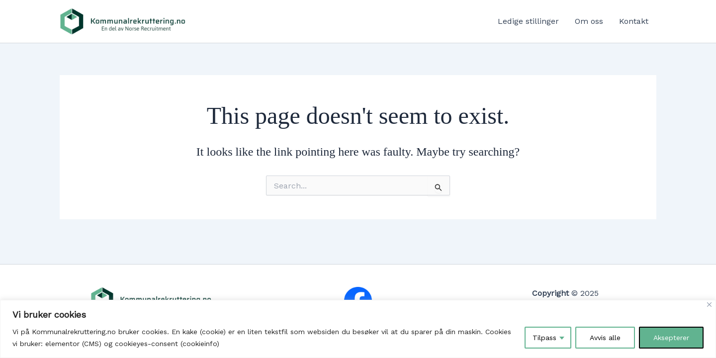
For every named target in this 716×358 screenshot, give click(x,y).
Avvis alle (605, 338)
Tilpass (544, 338)
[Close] (709, 304)
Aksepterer (671, 338)
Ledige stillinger (528, 21)
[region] (358, 329)
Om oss (589, 21)
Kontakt (633, 21)
